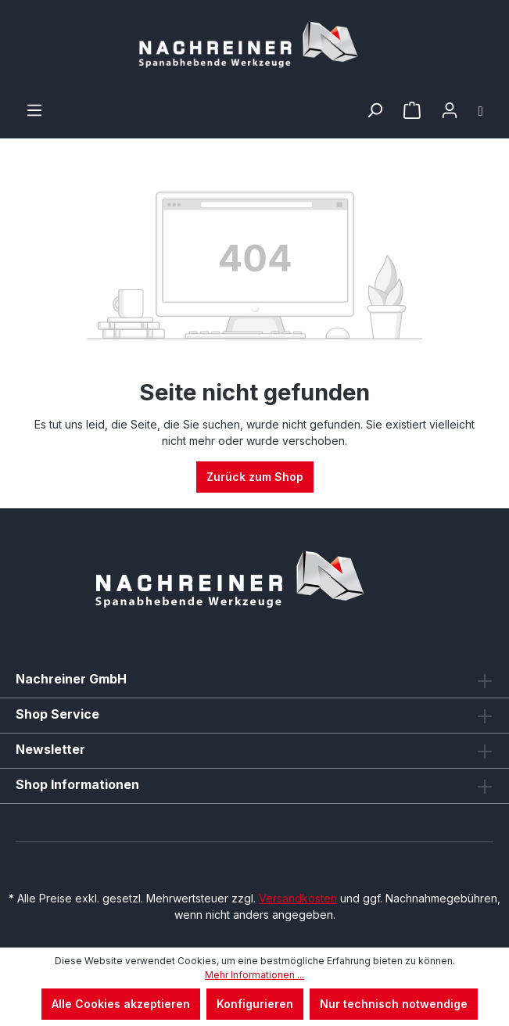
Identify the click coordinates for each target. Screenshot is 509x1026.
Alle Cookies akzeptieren (121, 1003)
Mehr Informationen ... (254, 975)
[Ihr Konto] (449, 110)
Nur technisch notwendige (394, 1003)
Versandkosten (298, 898)
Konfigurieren (255, 1003)
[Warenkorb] (480, 110)
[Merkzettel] (412, 110)
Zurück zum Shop (254, 476)
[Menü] (34, 110)
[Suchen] (374, 110)
